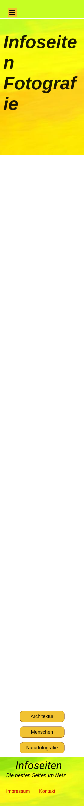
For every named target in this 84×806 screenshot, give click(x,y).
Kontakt (47, 791)
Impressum (18, 791)
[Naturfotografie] (42, 747)
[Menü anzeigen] (12, 12)
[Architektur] (42, 716)
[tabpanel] (40, 775)
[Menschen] (42, 732)
